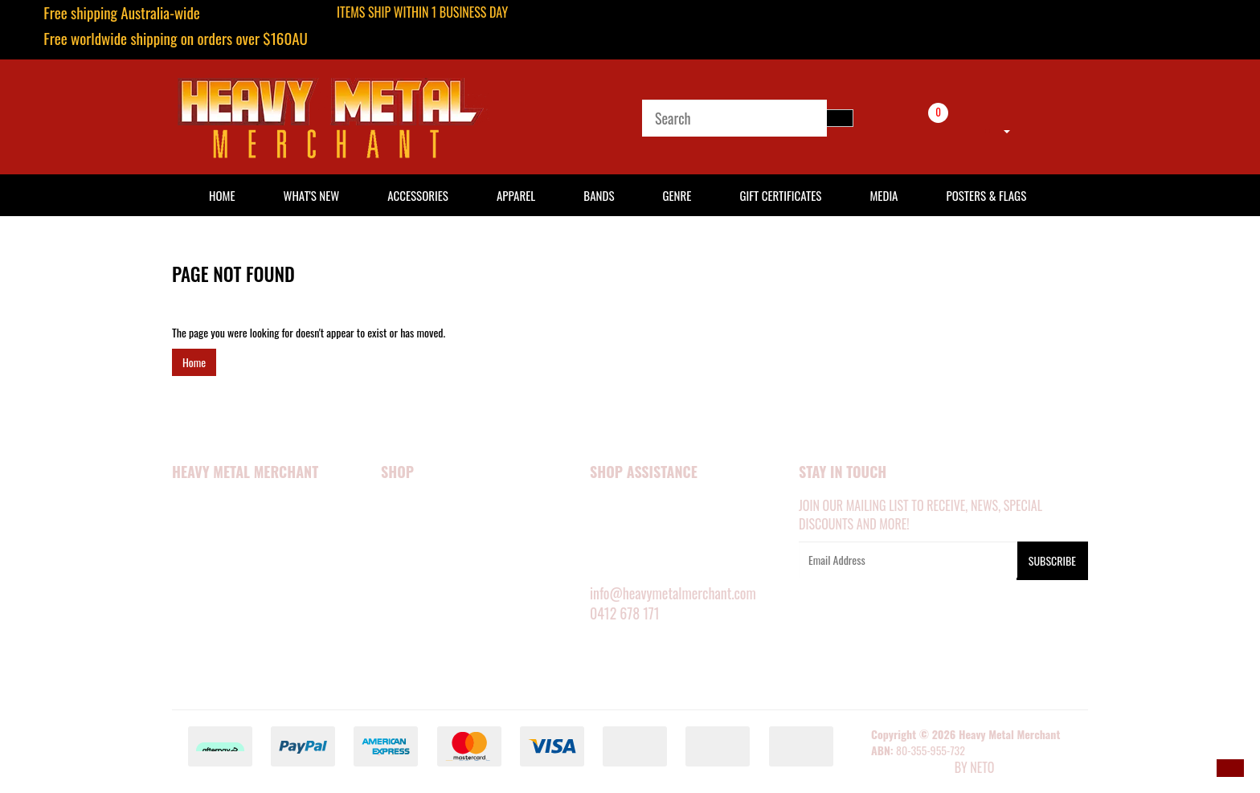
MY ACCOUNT (619, 506)
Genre (676, 195)
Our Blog (195, 682)
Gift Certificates (780, 195)
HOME (222, 195)
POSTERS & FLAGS (421, 594)
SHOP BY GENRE (416, 639)
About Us (194, 529)
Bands (598, 195)
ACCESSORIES (411, 550)
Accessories (417, 195)
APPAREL (400, 529)
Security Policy (211, 572)
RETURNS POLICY (627, 572)
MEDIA (395, 572)
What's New (312, 195)
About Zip (195, 660)
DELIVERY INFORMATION (643, 550)
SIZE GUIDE (614, 529)
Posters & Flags (986, 195)
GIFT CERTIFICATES (422, 682)
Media (883, 195)
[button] (1230, 768)
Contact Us (199, 639)
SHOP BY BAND (414, 616)
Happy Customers (216, 550)
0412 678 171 (625, 613)
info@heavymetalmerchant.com (673, 592)
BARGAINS (404, 660)
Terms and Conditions (226, 616)
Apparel (516, 195)
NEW (391, 506)
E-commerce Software (911, 768)
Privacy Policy (208, 594)
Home (194, 362)
